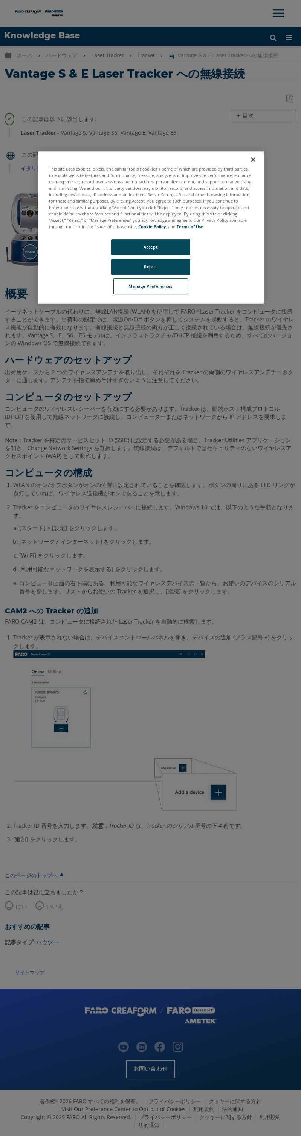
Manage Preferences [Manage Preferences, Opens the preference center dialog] (150, 286)
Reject (150, 266)
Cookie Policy (152, 226)
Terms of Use (190, 226)
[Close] (253, 159)
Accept (150, 247)
